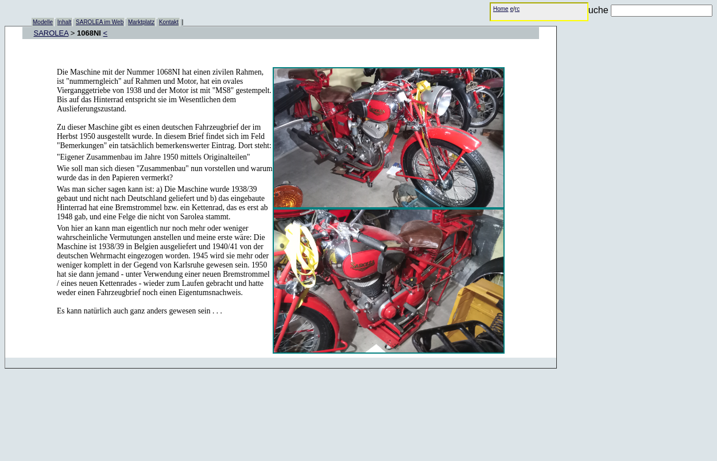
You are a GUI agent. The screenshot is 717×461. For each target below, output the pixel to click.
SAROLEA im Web (99, 22)
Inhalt (64, 22)
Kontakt (169, 22)
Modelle (43, 22)
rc (517, 9)
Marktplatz (141, 22)
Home (501, 9)
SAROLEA (51, 33)
